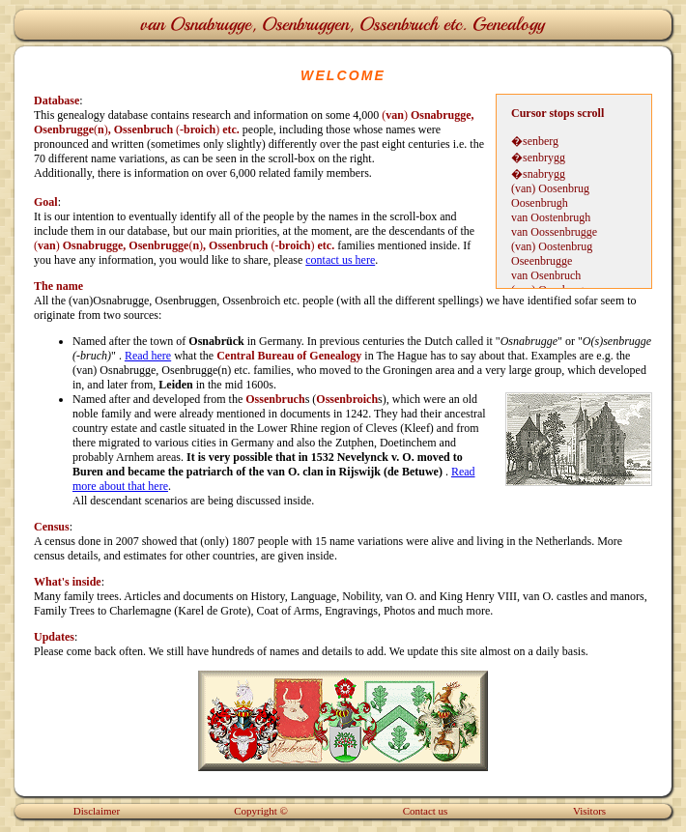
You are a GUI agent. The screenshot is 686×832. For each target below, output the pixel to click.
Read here (148, 355)
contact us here (340, 260)
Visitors (589, 811)
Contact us (425, 811)
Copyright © (261, 811)
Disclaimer (96, 811)
